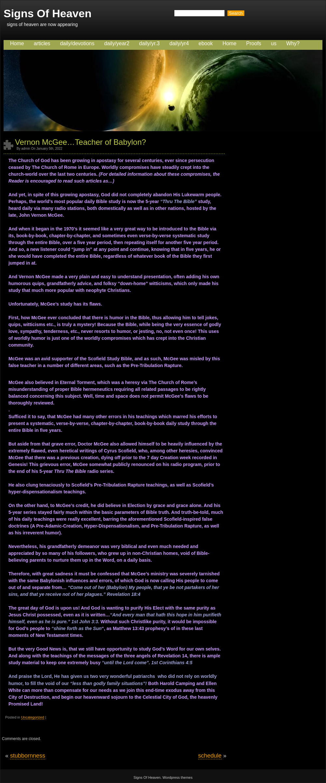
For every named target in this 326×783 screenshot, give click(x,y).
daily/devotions (77, 43)
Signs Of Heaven (47, 13)
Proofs (253, 43)
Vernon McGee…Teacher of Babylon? (80, 142)
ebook (205, 43)
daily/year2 (116, 43)
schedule (210, 755)
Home (17, 43)
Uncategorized (32, 717)
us (274, 43)
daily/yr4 (179, 43)
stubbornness (27, 755)
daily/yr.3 (149, 43)
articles (42, 43)
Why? (293, 43)
